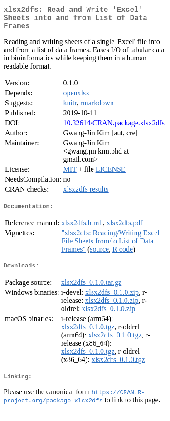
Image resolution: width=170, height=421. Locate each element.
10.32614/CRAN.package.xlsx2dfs (114, 128)
